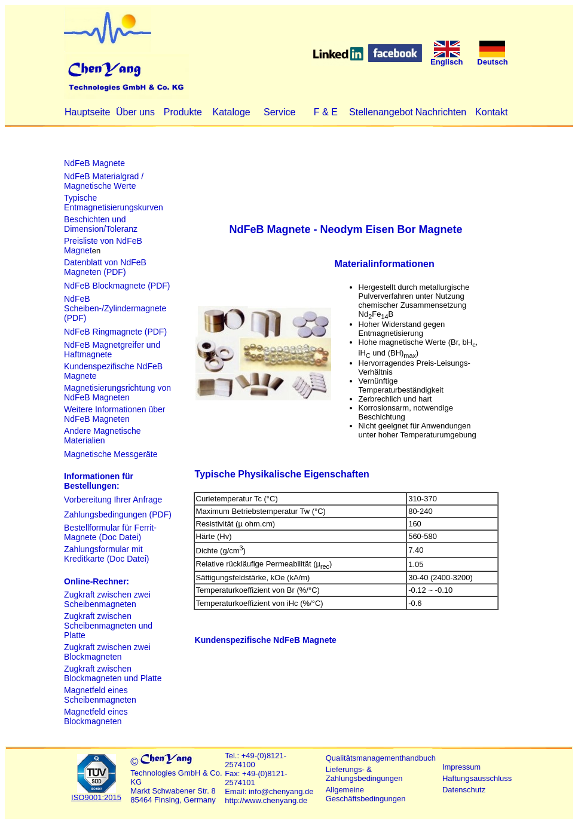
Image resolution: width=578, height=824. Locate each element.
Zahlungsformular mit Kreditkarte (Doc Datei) (106, 553)
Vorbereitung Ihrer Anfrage (113, 499)
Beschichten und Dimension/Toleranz (100, 224)
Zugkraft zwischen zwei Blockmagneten (107, 651)
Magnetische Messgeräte (110, 454)
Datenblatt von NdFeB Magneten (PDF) (105, 267)
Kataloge (231, 112)
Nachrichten (440, 112)
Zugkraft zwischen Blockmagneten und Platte (112, 673)
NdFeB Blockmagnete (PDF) (117, 285)
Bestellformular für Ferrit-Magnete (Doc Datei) (110, 532)
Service (279, 112)
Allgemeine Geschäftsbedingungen (366, 794)
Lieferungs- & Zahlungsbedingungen (364, 774)
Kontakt (491, 112)
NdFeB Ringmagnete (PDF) (115, 331)
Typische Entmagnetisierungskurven (113, 202)
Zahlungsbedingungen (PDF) (118, 514)
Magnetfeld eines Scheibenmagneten (100, 694)
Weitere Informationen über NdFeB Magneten (114, 414)
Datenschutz (463, 789)
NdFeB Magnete (94, 163)
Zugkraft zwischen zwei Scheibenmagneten (107, 599)
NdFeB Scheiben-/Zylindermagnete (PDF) (115, 308)
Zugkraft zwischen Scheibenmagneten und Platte (108, 625)
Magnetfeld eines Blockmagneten (96, 716)
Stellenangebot (381, 112)
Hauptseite (88, 112)
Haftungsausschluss (477, 778)
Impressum (461, 766)
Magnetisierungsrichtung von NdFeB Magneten (117, 392)
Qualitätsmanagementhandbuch (381, 757)
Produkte (183, 112)
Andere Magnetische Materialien (102, 435)
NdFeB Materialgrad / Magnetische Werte (103, 181)
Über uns (135, 112)
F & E (326, 112)
